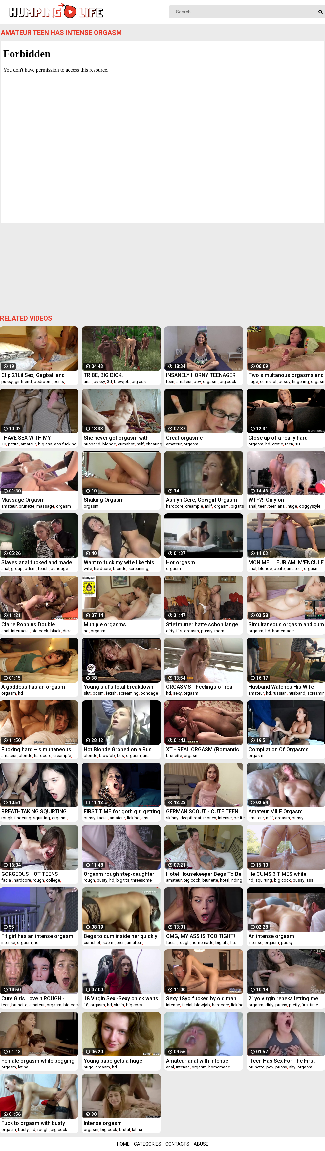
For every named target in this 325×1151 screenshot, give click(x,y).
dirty (170, 630)
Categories (147, 1144)
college (53, 880)
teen (170, 381)
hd (267, 444)
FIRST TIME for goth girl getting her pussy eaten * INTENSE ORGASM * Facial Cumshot (122, 811)
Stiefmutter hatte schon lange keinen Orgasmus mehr (202, 624)
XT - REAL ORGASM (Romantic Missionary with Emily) (202, 749)
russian (280, 693)
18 (3, 444)
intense (225, 817)
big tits (237, 506)
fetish (43, 568)
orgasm (210, 381)
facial (102, 817)
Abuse (201, 1144)
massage (45, 506)
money (209, 817)
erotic (277, 444)
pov (197, 381)
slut (87, 693)
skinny (172, 817)
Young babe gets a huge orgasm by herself (113, 1061)
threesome (141, 880)
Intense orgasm (103, 1123)
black (55, 630)
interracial (20, 630)
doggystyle (309, 506)
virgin (119, 1004)
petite (13, 444)
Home (123, 1144)
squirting (41, 817)
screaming (138, 568)
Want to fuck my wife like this (119, 562)
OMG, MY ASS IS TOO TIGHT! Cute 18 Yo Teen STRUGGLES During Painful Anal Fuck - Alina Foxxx (204, 936)
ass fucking (65, 444)
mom (219, 630)
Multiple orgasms (105, 624)
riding (236, 880)
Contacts (177, 1144)
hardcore (174, 506)
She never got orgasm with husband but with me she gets (120, 438)
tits (179, 630)
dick (67, 630)
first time (310, 1004)
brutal (124, 1129)
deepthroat (190, 817)
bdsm (30, 568)
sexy (177, 693)
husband (92, 444)
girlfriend (23, 381)
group (17, 568)
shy (292, 1067)
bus (120, 755)
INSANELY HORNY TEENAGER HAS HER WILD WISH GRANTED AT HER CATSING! (203, 375)
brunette (26, 506)
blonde (109, 444)
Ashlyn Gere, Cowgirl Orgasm (201, 500)
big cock (228, 381)
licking (133, 817)
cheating (154, 444)
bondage (59, 568)
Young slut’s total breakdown (118, 687)
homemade (283, 630)
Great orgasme (184, 438)
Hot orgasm (180, 562)
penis (59, 381)
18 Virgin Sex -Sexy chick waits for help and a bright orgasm (121, 998)
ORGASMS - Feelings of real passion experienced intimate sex (201, 687)
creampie (194, 506)
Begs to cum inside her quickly (120, 936)
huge (253, 381)
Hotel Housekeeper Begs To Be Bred (203, 874)
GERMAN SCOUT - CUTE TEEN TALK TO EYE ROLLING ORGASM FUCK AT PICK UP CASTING (202, 811)
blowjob (122, 381)
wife (88, 568)
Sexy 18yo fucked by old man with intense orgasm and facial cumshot (203, 998)
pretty (294, 1004)
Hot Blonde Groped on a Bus (118, 749)
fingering (300, 381)
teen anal (277, 506)
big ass (139, 381)
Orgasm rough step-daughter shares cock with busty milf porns (119, 874)
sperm (108, 942)
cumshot (268, 381)
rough (6, 817)
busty (102, 880)
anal (88, 381)
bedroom (43, 381)
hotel (224, 880)
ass (144, 817)
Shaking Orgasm (104, 500)
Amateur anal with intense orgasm (197, 1061)
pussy (7, 381)
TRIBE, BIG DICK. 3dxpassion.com (104, 375)
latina (23, 1067)
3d (109, 381)
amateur (184, 381)
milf (140, 444)
